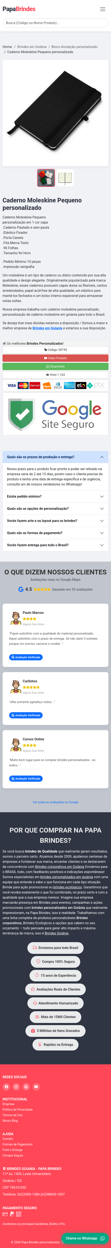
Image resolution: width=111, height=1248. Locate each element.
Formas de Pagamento (17, 1144)
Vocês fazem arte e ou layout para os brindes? (42, 521)
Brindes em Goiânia (32, 47)
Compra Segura (13, 1155)
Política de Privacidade (18, 1109)
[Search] (55, 23)
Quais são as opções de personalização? (38, 509)
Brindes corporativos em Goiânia (59, 867)
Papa (19, 9)
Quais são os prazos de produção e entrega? (40, 457)
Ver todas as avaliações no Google (55, 802)
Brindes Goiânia (57, 933)
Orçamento (55, 366)
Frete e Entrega (12, 1150)
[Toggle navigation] (102, 9)
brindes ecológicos (67, 887)
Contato (8, 1138)
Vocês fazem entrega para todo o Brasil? (38, 545)
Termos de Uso (12, 1115)
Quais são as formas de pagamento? (34, 533)
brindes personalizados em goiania (66, 877)
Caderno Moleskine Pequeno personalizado (40, 52)
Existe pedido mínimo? (24, 496)
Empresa (8, 1104)
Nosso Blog (10, 1120)
